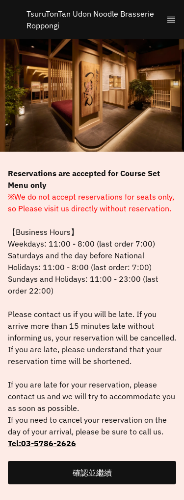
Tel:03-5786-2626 (42, 443)
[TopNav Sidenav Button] (171, 19)
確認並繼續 (92, 472)
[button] (92, 472)
